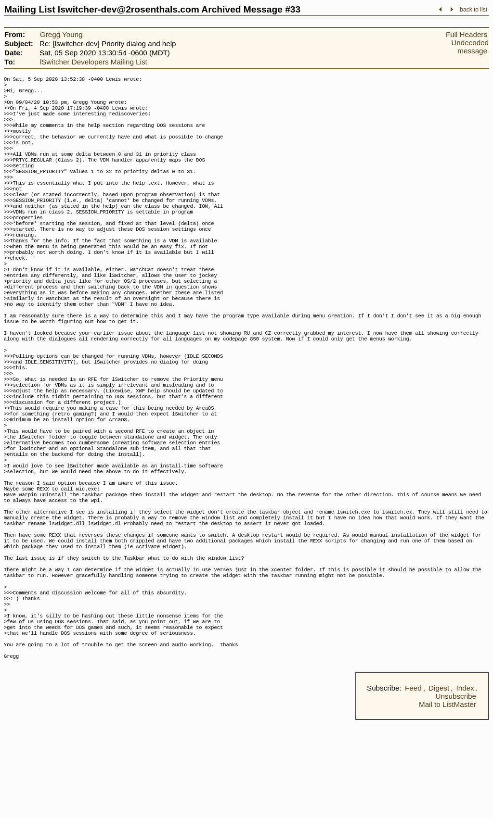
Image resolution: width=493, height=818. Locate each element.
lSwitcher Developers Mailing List (93, 62)
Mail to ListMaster (447, 802)
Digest (438, 786)
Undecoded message (470, 46)
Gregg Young (61, 34)
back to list (473, 9)
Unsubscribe (456, 794)
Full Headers (466, 34)
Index (465, 786)
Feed (413, 786)
